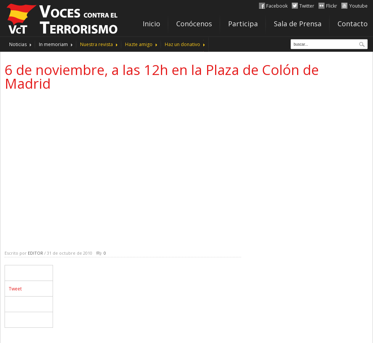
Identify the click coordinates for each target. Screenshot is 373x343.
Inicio (151, 23)
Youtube (358, 6)
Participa (243, 23)
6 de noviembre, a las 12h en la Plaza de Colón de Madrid (162, 77)
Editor (35, 253)
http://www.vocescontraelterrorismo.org (62, 17)
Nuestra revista (96, 44)
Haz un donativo (182, 44)
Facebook (277, 6)
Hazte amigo (139, 44)
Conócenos (194, 23)
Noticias (18, 44)
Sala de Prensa (298, 23)
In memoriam (53, 44)
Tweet (15, 289)
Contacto (353, 23)
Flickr (331, 6)
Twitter (306, 6)
